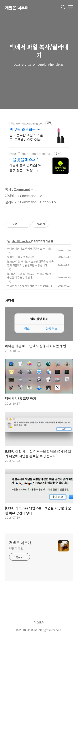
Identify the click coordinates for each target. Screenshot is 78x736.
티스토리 (39, 622)
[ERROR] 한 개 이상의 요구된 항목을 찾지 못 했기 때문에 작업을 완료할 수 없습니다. (30, 263)
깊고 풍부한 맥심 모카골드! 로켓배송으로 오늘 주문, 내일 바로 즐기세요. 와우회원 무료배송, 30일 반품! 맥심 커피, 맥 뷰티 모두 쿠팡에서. (26, 137)
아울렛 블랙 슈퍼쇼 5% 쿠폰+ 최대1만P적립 (25, 159)
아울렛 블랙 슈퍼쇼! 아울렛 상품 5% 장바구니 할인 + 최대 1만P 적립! (25, 167)
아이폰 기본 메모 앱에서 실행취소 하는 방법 (29, 248)
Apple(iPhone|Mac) (20, 241)
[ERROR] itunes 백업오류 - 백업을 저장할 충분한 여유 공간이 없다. (29, 275)
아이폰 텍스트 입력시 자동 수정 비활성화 (28, 286)
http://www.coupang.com (27, 123)
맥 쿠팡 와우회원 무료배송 (26, 129)
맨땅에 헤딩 (16, 548)
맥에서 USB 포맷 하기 (18, 257)
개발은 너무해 (16, 7)
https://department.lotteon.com (31, 153)
